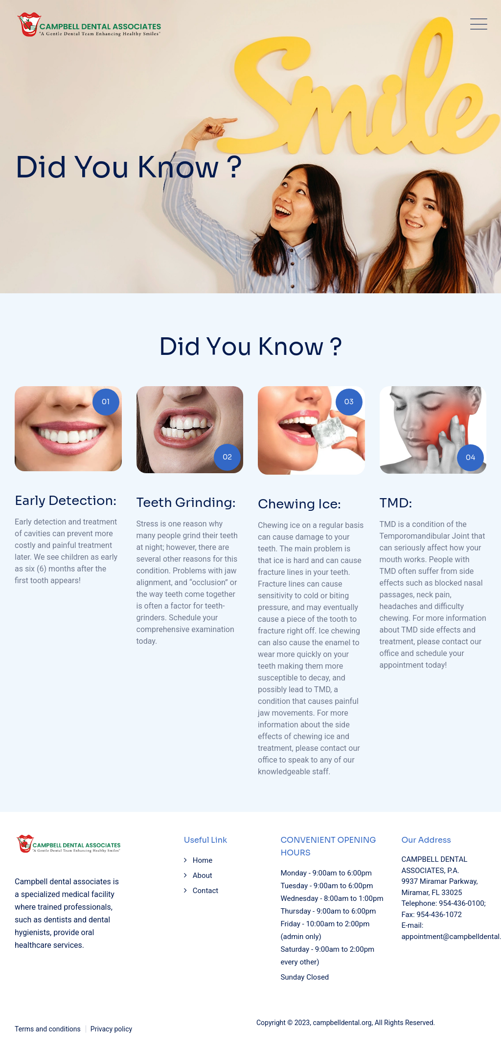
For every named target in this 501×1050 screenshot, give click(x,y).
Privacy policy (111, 1029)
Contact (205, 890)
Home (202, 860)
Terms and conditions (48, 1029)
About (202, 875)
